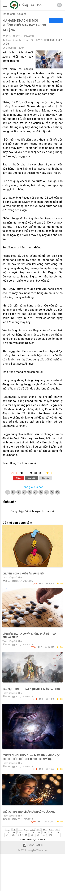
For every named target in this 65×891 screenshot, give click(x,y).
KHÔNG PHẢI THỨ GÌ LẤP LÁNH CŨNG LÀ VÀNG (28, 811)
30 (57, 832)
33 (19, 835)
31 (7, 835)
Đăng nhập (17, 511)
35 (32, 835)
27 (39, 832)
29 (51, 832)
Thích (18, 478)
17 (32, 830)
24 (20, 832)
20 (50, 830)
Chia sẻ (21, 14)
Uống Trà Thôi (30, 5)
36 (38, 835)
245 (50, 835)
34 (26, 835)
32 (13, 835)
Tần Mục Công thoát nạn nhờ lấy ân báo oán (31, 689)
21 (56, 830)
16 (25, 830)
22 (7, 832)
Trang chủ (8, 14)
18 (38, 830)
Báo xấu (45, 478)
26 (32, 832)
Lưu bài (31, 478)
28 (45, 832)
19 (44, 830)
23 (14, 832)
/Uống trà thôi (32, 845)
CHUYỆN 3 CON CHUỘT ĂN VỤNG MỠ (23, 573)
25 (26, 832)
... (19, 830)
